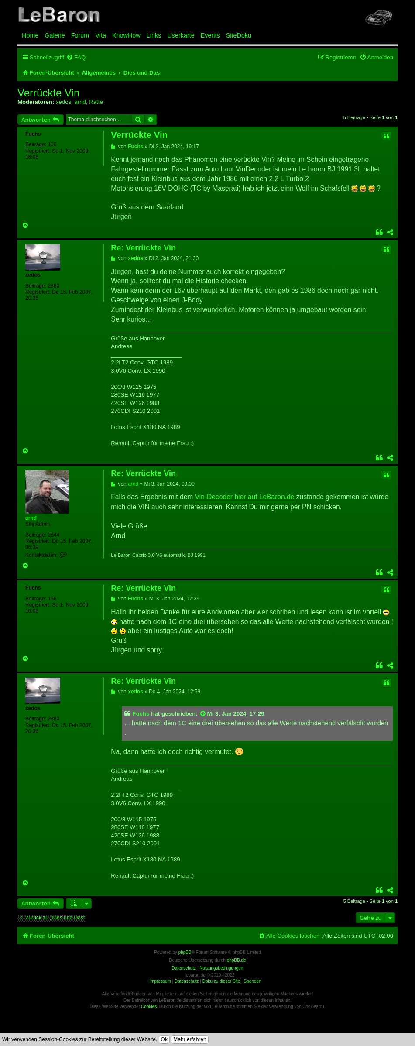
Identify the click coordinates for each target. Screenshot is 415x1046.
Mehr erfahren (189, 1039)
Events (210, 35)
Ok (164, 1039)
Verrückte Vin (48, 93)
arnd (80, 102)
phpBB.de (236, 960)
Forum (80, 35)
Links (154, 35)
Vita (100, 35)
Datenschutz (187, 981)
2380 (53, 286)
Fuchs (33, 134)
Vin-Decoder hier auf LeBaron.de (245, 497)
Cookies (149, 1006)
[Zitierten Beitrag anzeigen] (203, 714)
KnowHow (126, 35)
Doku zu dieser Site (221, 981)
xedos (63, 102)
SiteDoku (238, 35)
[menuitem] (76, 57)
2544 (53, 535)
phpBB (185, 952)
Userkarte (180, 35)
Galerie (55, 35)
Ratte (96, 102)
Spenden (252, 981)
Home (30, 35)
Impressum (160, 981)
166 (52, 144)
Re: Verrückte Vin (143, 247)
